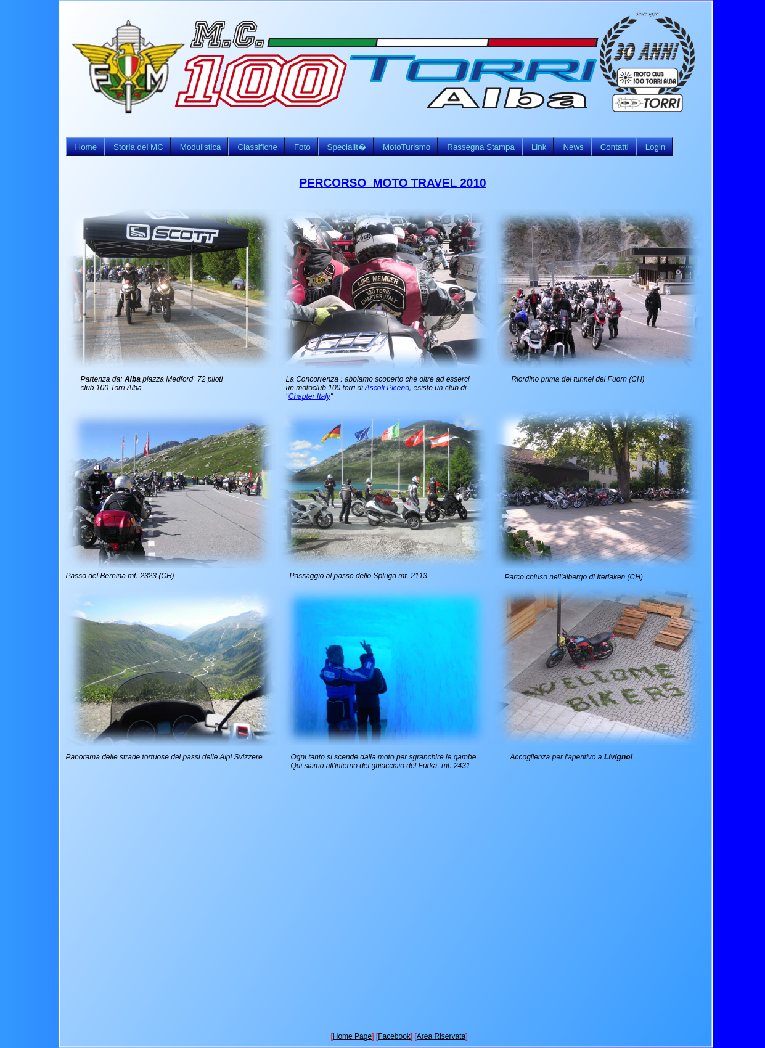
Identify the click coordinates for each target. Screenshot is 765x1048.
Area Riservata (441, 1036)
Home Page (352, 1036)
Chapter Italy (309, 396)
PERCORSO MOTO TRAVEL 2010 (393, 182)
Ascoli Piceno (387, 387)
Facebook (394, 1036)
